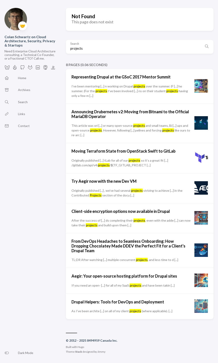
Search (74, 43)
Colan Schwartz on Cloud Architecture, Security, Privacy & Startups (29, 41)
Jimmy (101, 351)
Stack (78, 351)
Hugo (81, 347)
